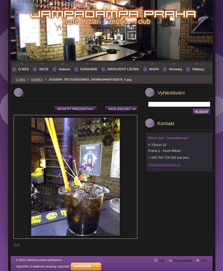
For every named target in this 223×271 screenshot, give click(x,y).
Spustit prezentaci (75, 109)
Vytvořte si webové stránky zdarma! (43, 266)
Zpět (16, 245)
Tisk (161, 260)
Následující (122, 109)
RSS (204, 260)
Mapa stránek (182, 260)
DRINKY (36, 79)
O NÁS (20, 79)
